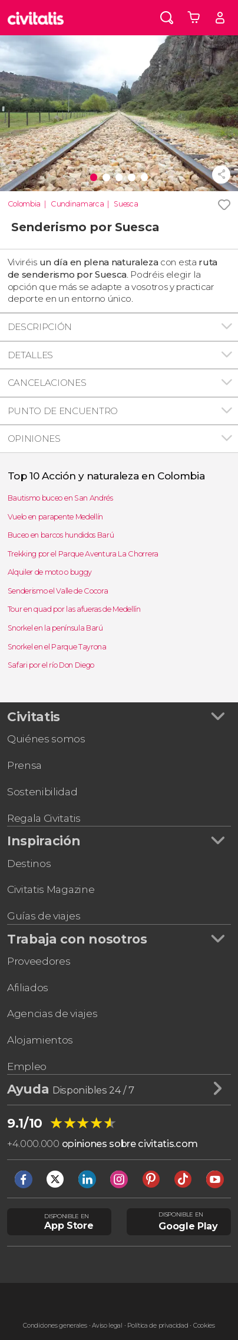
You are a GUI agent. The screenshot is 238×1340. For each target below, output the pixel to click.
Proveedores (38, 961)
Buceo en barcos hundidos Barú (61, 535)
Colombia (24, 203)
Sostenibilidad (42, 791)
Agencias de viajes (52, 1013)
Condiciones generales (55, 1325)
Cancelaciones (47, 382)
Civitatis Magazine (50, 889)
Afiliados (27, 987)
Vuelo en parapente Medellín (55, 516)
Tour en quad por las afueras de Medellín (74, 609)
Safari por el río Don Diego (51, 665)
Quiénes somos (46, 738)
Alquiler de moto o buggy (50, 572)
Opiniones (34, 438)
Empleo (27, 1066)
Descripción (40, 326)
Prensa (24, 765)
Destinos (29, 863)
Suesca (126, 203)
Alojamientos (40, 1040)
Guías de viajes (43, 915)
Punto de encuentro (63, 410)
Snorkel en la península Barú (55, 628)
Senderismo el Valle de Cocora (58, 590)
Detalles (30, 355)
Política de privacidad (157, 1325)
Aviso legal (107, 1325)
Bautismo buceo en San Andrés (60, 498)
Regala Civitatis (44, 818)
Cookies (204, 1325)
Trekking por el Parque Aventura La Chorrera (83, 553)
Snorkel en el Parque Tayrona (57, 646)
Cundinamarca (77, 203)
